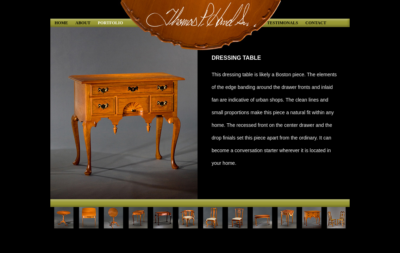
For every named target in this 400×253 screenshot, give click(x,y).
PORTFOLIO (110, 22)
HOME (61, 22)
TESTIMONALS (282, 22)
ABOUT (82, 22)
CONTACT (315, 22)
